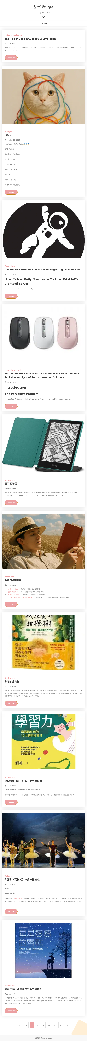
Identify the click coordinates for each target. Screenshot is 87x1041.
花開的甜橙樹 (12, 681)
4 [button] (49, 1025)
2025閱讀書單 (13, 580)
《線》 (8, 135)
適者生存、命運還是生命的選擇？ (23, 989)
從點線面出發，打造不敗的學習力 (23, 781)
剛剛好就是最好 (13, 595)
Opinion (8, 35)
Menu (43, 24)
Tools (19, 370)
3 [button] (43, 1025)
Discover (11, 58)
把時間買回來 (13, 592)
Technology (18, 35)
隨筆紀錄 (8, 132)
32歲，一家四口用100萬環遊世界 (20, 598)
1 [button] (31, 1025)
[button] (20, 1025)
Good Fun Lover (43, 7)
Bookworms (10, 480)
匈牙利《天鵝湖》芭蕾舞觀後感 (22, 879)
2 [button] (37, 1025)
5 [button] (55, 1025)
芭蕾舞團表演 (17, 899)
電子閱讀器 (11, 483)
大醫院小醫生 (13, 589)
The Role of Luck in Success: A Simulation (30, 38)
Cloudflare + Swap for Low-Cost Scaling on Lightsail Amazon (42, 269)
